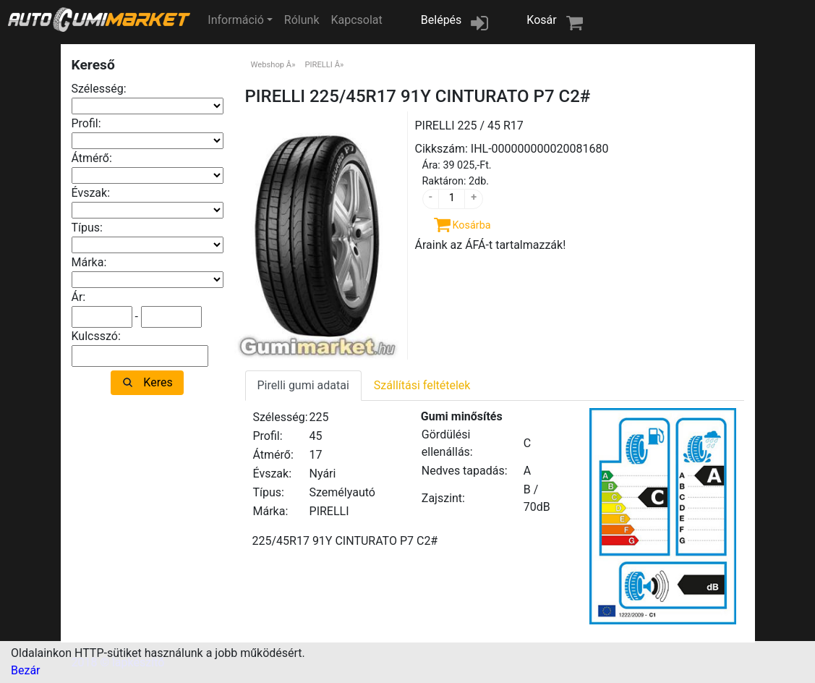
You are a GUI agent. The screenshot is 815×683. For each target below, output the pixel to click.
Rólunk (302, 20)
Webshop (268, 64)
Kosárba (472, 225)
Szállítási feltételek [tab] (422, 385)
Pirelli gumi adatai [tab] (303, 385)
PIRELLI (318, 64)
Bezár (25, 670)
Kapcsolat (356, 20)
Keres (157, 382)
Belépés (441, 20)
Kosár (541, 20)
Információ (235, 20)
